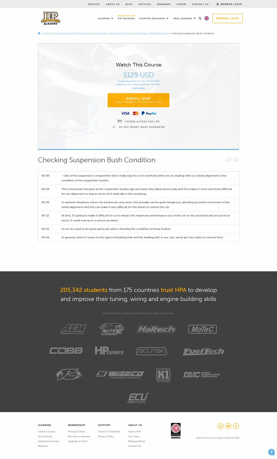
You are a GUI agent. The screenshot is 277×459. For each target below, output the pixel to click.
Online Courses (46, 431)
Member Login (227, 18)
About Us (113, 4)
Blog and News (136, 441)
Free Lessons (183, 18)
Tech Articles (45, 436)
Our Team (134, 436)
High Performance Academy (50, 18)
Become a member (79, 436)
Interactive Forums (48, 441)
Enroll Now (138, 100)
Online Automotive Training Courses (72, 33)
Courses (104, 18)
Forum (181, 4)
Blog (129, 4)
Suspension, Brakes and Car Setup (115, 33)
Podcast (94, 4)
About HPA (134, 431)
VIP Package (126, 17)
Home (45, 33)
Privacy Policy (106, 436)
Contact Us (200, 4)
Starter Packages (152, 18)
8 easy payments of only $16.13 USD (138, 81)
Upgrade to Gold (77, 441)
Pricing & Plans (76, 431)
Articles (145, 4)
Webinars (164, 4)
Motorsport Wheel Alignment (153, 33)
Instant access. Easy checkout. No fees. (138, 84)
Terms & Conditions (109, 431)
